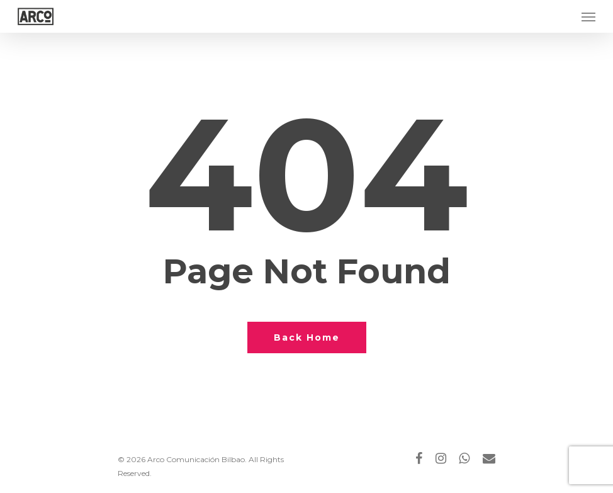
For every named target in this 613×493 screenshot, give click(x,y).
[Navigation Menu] (588, 16)
